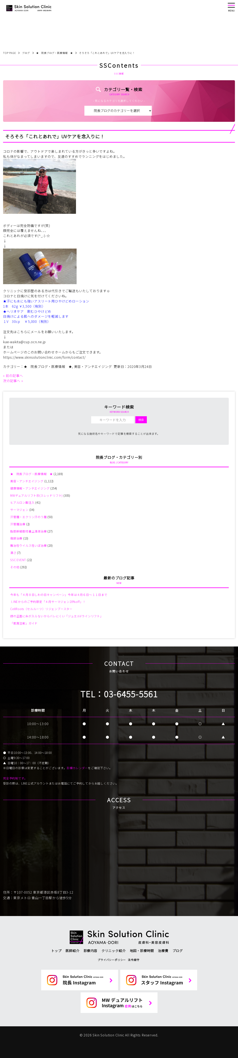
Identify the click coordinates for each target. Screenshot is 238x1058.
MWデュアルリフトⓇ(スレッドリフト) (36, 495)
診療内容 (90, 950)
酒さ (13, 553)
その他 (14, 567)
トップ (56, 950)
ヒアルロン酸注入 (22, 502)
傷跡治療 (16, 538)
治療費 (163, 950)
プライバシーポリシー (112, 960)
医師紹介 (72, 950)
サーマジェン (19, 510)
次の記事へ (11, 380)
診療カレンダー (77, 768)
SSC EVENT (18, 560)
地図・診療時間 (142, 950)
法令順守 (133, 960)
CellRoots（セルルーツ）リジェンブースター (41, 609)
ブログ (177, 950)
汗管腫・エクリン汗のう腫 (28, 517)
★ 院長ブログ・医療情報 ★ (48, 366)
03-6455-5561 (131, 694)
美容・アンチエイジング (93, 366)
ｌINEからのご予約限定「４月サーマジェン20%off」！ (48, 602)
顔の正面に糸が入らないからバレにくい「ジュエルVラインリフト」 (56, 616)
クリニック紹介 (113, 950)
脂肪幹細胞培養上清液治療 (28, 531)
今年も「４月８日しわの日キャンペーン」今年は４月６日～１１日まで (58, 595)
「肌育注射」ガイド (24, 623)
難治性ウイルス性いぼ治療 (28, 545)
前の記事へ (14, 375)
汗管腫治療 (17, 524)
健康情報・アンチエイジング (29, 488)
